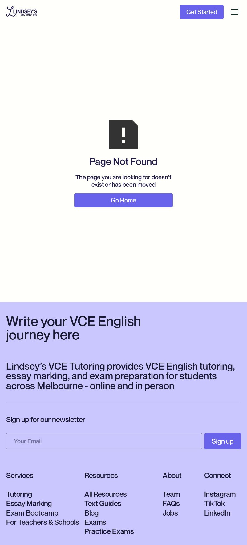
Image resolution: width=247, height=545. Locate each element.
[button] (235, 12)
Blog (91, 512)
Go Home (123, 200)
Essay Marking (29, 503)
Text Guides (102, 503)
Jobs (170, 512)
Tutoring (19, 494)
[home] (21, 12)
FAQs (171, 503)
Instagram (220, 494)
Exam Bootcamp (32, 512)
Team (171, 494)
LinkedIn (217, 512)
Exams (95, 522)
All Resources (105, 494)
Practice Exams (109, 531)
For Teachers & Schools (42, 522)
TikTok (214, 503)
